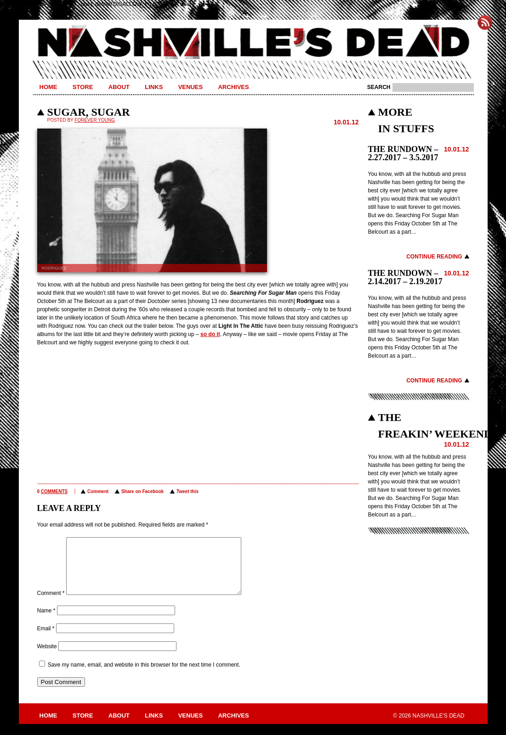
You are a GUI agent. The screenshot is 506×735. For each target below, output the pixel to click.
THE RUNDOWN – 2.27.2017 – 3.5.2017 (403, 153)
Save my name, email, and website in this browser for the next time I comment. (144, 676)
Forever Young (94, 120)
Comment (97, 491)
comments (54, 491)
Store (83, 87)
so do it (210, 334)
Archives (233, 87)
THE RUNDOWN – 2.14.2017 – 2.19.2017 (405, 277)
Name (46, 621)
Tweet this (187, 491)
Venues (190, 87)
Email (46, 639)
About (119, 87)
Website (47, 657)
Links (154, 87)
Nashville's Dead (253, 43)
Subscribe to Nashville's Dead (485, 22)
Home (48, 87)
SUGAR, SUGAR (88, 112)
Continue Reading (434, 256)
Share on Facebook (142, 491)
